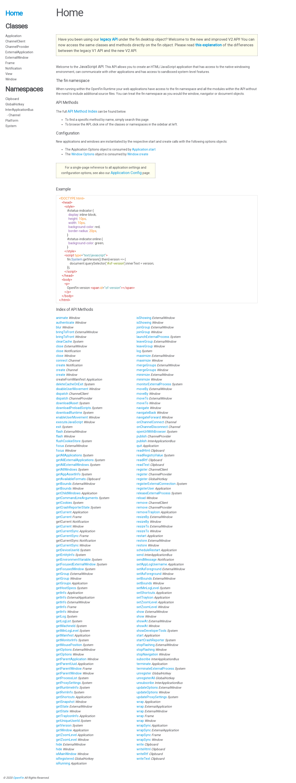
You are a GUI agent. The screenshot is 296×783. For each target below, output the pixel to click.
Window (11, 79)
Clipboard (12, 99)
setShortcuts (146, 593)
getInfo (61, 593)
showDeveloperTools (151, 630)
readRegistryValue (150, 455)
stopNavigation (147, 654)
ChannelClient (15, 41)
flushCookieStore (68, 441)
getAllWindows (66, 469)
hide (59, 744)
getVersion (64, 725)
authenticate (65, 322)
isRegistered (65, 758)
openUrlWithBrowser (151, 431)
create (60, 365)
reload (141, 498)
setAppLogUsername (152, 564)
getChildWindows (68, 493)
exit (58, 427)
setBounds (144, 578)
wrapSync (144, 725)
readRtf (142, 460)
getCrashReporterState (73, 507)
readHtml (143, 450)
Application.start (144, 149)
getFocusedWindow (70, 569)
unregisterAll (146, 678)
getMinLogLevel (67, 630)
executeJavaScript (69, 422)
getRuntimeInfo (67, 687)
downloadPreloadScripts (73, 408)
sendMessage (147, 559)
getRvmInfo (64, 692)
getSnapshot (65, 702)
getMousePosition (69, 645)
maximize (144, 356)
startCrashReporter (150, 640)
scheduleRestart (148, 550)
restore (142, 540)
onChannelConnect (150, 422)
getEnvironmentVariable (73, 559)
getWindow (64, 730)
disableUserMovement (72, 389)
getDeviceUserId (67, 550)
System (10, 126)
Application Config (126, 172)
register (142, 469)
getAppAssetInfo (68, 474)
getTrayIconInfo (67, 716)
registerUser (145, 488)
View (8, 74)
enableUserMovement (72, 417)
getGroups (63, 583)
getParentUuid (66, 664)
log (139, 351)
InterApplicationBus (19, 110)
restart (141, 536)
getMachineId (65, 626)
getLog (61, 616)
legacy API (109, 39)
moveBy (142, 389)
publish (142, 436)
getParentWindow (69, 668)
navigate (143, 408)
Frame (10, 63)
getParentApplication (71, 659)
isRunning (63, 763)
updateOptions (147, 687)
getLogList (63, 621)
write (140, 744)
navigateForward (149, 417)
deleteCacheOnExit (69, 384)
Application (13, 36)
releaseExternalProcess (153, 493)
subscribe (143, 659)
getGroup (62, 574)
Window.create (137, 154)
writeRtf (142, 754)
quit (139, 446)
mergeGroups (146, 365)
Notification (13, 68)
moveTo (142, 398)
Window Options (83, 154)
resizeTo (143, 526)
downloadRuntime (69, 412)
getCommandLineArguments (77, 498)
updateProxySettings (152, 697)
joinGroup (143, 327)
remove (142, 502)
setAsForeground (149, 569)
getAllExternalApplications (75, 460)
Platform (11, 120)
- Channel (12, 115)
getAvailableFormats (71, 479)
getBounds (64, 484)
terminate (144, 664)
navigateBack (146, 412)
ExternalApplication (19, 52)
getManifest (65, 635)
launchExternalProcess (153, 337)
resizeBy (143, 517)
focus (60, 446)
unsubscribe (145, 683)
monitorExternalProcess (154, 384)
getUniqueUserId (68, 721)
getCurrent (64, 512)
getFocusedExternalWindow (76, 564)
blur (58, 327)
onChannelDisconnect (152, 427)
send (140, 555)
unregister (144, 673)
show (140, 611)
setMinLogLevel (148, 588)
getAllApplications (69, 455)
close (59, 346)
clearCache (64, 341)
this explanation (208, 45)
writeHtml (144, 749)
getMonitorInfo (66, 640)
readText (143, 465)
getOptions (64, 649)
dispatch (62, 393)
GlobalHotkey (14, 104)
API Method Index (82, 111)
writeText (143, 758)
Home (14, 13)
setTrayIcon (145, 597)
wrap (140, 702)
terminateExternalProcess (155, 668)
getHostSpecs (66, 588)
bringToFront (65, 332)
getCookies (64, 502)
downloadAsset (67, 403)
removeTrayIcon (148, 512)
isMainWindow (66, 754)
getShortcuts (65, 697)
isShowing (144, 318)
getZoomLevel (66, 735)
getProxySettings (68, 683)
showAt (142, 621)
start (140, 635)
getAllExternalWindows (72, 465)
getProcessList (66, 678)
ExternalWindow (16, 57)
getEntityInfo (65, 555)
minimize (143, 374)
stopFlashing (146, 645)
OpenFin (18, 777)
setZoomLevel (147, 602)
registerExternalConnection (156, 484)
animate (62, 318)
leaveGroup (145, 341)
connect (62, 360)
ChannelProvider (17, 47)
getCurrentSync (67, 531)
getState (62, 706)
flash (59, 431)
